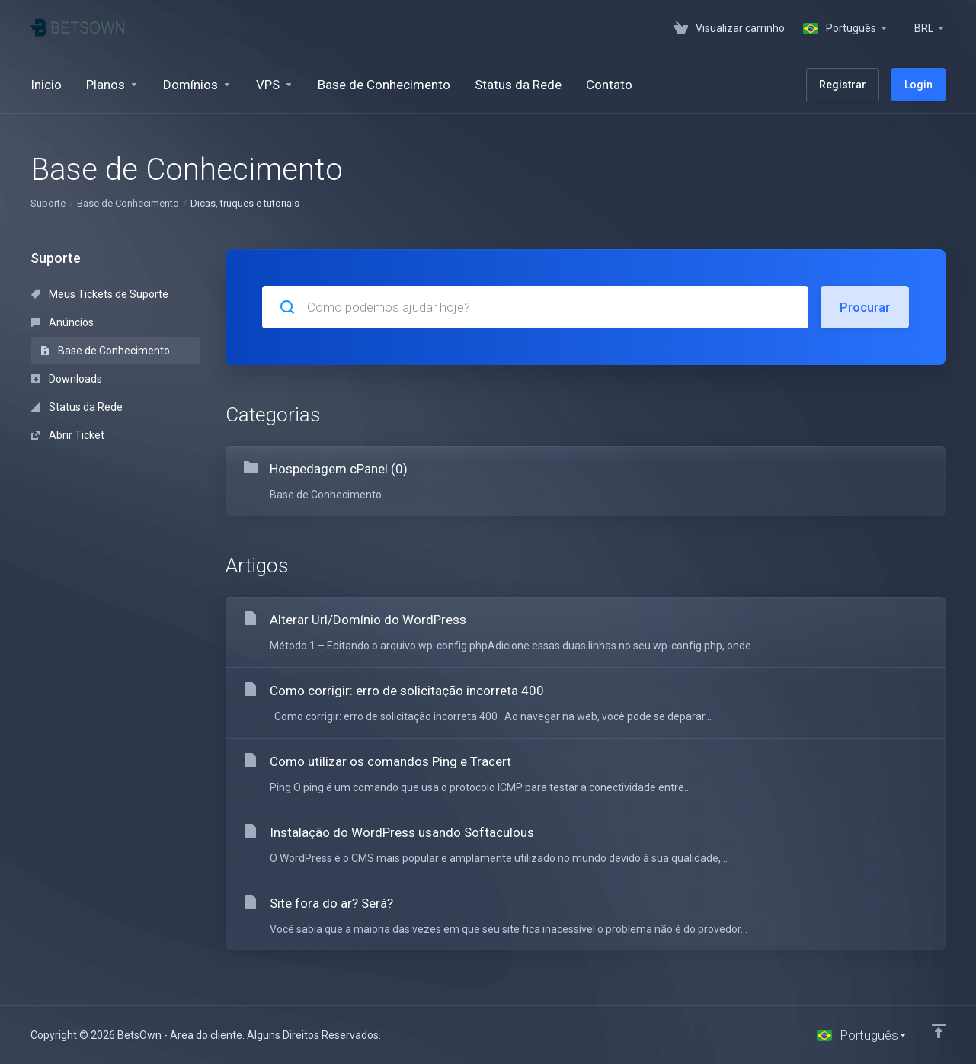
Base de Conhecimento (128, 203)
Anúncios (62, 322)
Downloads (66, 379)
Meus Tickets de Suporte (99, 294)
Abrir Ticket (67, 435)
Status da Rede (77, 407)
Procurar (865, 307)
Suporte (48, 203)
